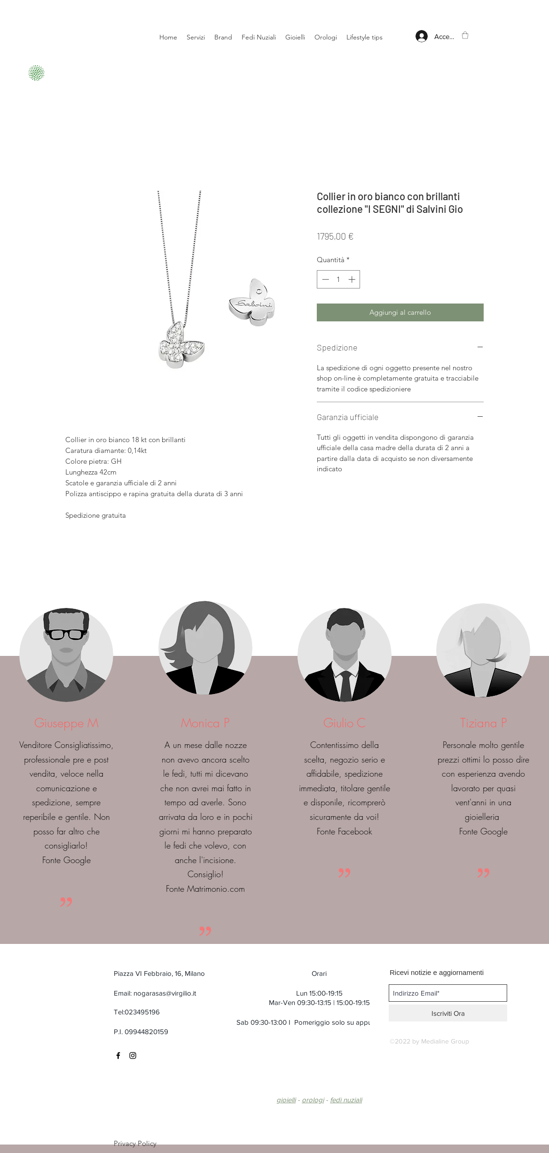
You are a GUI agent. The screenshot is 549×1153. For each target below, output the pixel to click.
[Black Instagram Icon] (132, 1055)
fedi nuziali (346, 1100)
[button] (465, 35)
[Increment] (352, 279)
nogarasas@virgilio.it (164, 993)
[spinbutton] (338, 279)
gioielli (286, 1100)
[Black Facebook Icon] (118, 1055)
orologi (313, 1100)
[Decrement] (324, 279)
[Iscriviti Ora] (448, 1013)
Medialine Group (445, 1041)
